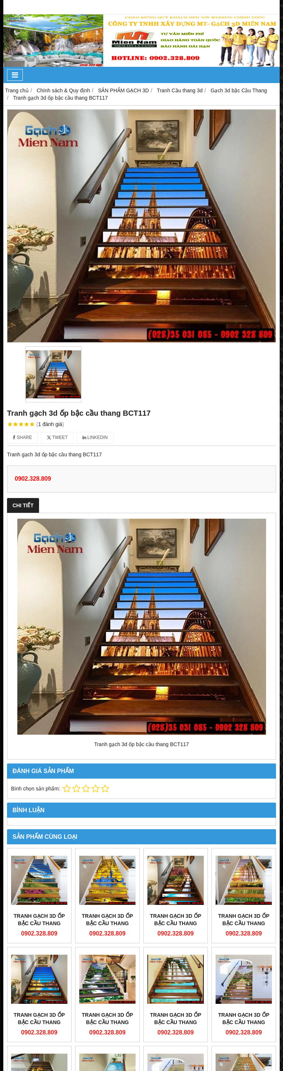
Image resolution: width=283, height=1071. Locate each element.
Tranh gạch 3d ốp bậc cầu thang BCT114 (39, 1022)
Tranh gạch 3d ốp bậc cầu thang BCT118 (175, 923)
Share (22, 437)
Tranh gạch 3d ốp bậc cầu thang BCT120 (39, 923)
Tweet (57, 437)
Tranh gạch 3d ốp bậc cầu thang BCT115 (243, 923)
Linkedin (95, 437)
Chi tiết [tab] (23, 505)
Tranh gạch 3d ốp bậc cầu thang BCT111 (243, 1022)
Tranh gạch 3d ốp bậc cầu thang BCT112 (175, 1022)
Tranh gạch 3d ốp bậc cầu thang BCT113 (107, 1022)
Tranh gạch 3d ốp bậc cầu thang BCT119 (107, 923)
